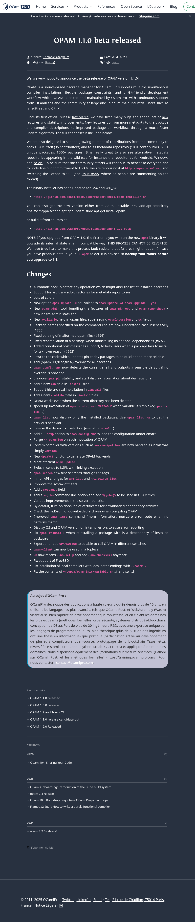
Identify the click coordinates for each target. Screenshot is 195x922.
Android (146, 157)
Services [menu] (58, 6)
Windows (161, 157)
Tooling (50, 62)
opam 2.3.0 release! (43, 831)
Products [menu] (81, 6)
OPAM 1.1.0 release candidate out (54, 719)
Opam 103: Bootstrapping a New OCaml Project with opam (70, 800)
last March (80, 117)
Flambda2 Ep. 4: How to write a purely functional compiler (70, 807)
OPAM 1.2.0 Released (45, 726)
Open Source (131, 6)
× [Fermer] (190, 16)
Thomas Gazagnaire (56, 57)
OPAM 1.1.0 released (45, 698)
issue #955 (90, 174)
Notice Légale (45, 905)
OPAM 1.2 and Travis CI (47, 712)
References (106, 6)
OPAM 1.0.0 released (45, 705)
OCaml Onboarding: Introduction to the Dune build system (70, 787)
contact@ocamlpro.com (74, 662)
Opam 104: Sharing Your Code (51, 763)
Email (97, 899)
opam (115, 62)
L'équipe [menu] (154, 6)
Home (41, 6)
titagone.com (149, 16)
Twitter (68, 899)
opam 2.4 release (42, 794)
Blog (173, 6)
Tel (107, 899)
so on (38, 163)
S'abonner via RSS (40, 847)
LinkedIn (83, 899)
